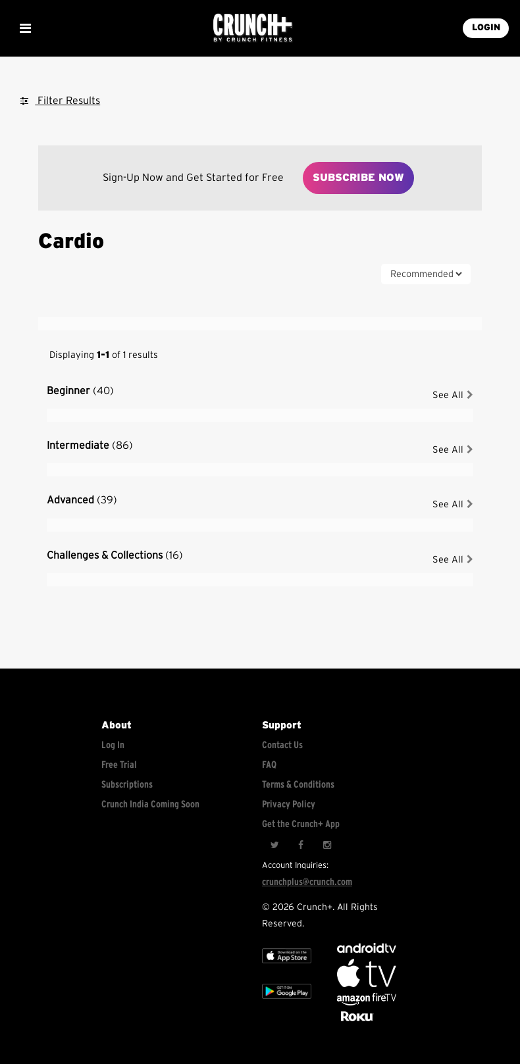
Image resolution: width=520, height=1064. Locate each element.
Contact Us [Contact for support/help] (282, 745)
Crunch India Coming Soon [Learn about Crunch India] (150, 804)
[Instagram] (327, 845)
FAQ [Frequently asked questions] (269, 765)
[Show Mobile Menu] (25, 28)
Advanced (82, 500)
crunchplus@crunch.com (307, 882)
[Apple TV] (286, 968)
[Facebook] (301, 845)
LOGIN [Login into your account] (486, 27)
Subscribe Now (358, 177)
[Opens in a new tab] (366, 1002)
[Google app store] (286, 1003)
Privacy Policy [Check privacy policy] (288, 804)
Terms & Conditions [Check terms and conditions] (298, 785)
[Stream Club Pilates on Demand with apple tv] (355, 1021)
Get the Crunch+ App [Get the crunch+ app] (301, 824)
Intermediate (90, 445)
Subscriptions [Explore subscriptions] (127, 785)
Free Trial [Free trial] (119, 765)
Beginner (80, 391)
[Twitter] (274, 845)
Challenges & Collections (115, 555)
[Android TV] (366, 950)
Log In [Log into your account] (112, 745)
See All (452, 395)
